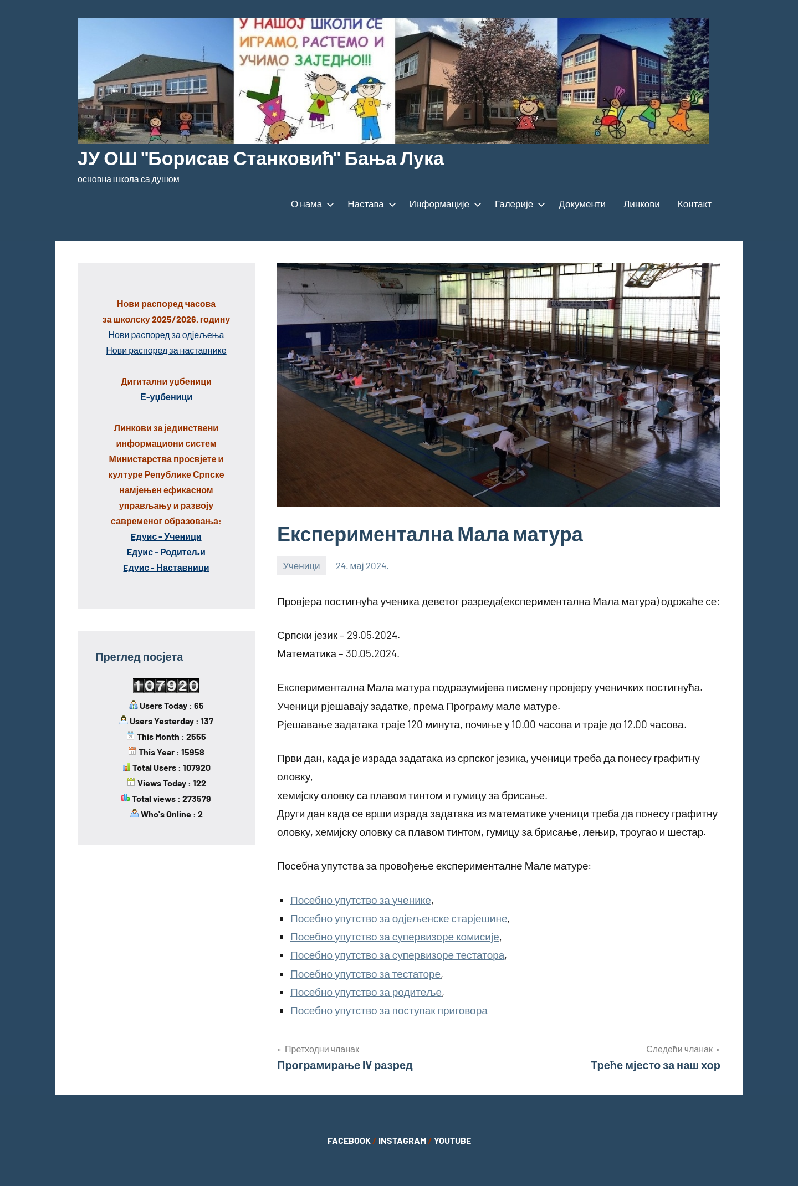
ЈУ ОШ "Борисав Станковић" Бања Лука (270, 157)
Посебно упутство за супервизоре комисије (394, 936)
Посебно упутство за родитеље (366, 991)
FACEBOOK (349, 1140)
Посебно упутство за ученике (360, 899)
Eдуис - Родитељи (166, 551)
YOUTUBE (452, 1140)
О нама (310, 203)
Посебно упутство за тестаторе (365, 973)
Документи (582, 203)
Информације (443, 203)
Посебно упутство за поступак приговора (389, 1010)
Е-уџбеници (166, 396)
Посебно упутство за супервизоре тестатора (397, 954)
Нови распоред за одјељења (166, 334)
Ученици (301, 565)
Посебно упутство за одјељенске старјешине (398, 918)
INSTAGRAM (402, 1140)
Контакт (695, 203)
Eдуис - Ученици (166, 536)
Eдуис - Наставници (166, 567)
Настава (369, 203)
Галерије (518, 203)
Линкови (641, 203)
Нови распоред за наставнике (166, 350)
